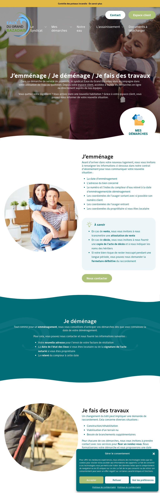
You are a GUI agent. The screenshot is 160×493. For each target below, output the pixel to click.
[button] (153, 453)
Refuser (117, 480)
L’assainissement (108, 26)
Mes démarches (59, 28)
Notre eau (81, 28)
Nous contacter (97, 278)
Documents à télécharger (138, 28)
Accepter (91, 480)
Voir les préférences (143, 480)
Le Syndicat (36, 28)
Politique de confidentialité (104, 487)
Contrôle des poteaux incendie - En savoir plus (80, 3)
